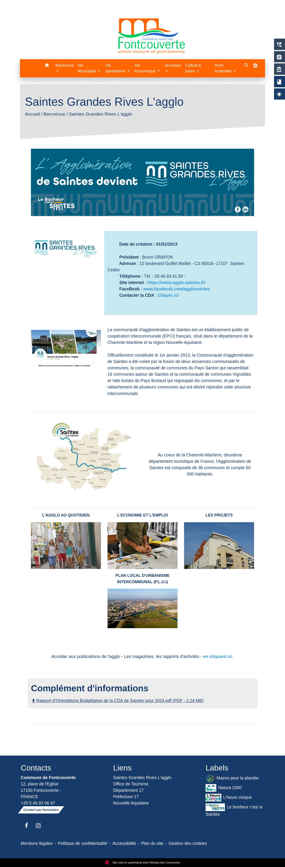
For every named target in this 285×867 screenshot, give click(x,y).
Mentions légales (37, 843)
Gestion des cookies (188, 843)
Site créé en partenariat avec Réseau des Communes (142, 862)
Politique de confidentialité (82, 843)
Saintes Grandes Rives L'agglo (100, 113)
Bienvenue (54, 113)
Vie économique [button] (145, 68)
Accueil (32, 113)
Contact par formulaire (41, 810)
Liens (122, 767)
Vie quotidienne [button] (115, 68)
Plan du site (152, 843)
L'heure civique (229, 797)
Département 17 (128, 790)
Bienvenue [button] (65, 65)
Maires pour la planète (232, 778)
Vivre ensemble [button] (223, 68)
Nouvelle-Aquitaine (131, 803)
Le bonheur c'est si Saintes (234, 810)
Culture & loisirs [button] (193, 68)
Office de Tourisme (131, 783)
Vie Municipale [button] (87, 68)
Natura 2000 (224, 788)
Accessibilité (124, 843)
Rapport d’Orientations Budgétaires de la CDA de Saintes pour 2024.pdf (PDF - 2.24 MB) (117, 700)
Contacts (36, 767)
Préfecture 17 (126, 796)
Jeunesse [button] (173, 65)
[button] (47, 66)
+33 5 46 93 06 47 (38, 803)
